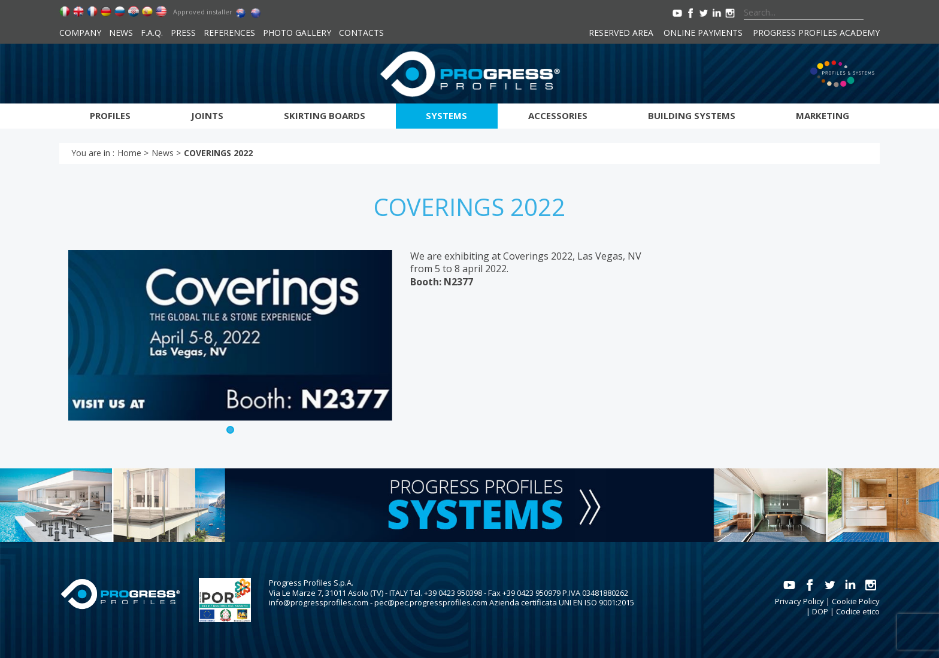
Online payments (703, 32)
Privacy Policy (799, 601)
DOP (820, 611)
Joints (207, 115)
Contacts (361, 32)
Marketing (822, 115)
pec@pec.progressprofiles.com (430, 602)
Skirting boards (324, 115)
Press (183, 32)
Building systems (691, 115)
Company (80, 32)
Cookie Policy (856, 601)
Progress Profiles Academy (816, 32)
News (121, 32)
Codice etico (858, 611)
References (229, 32)
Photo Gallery (297, 32)
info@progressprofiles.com (318, 602)
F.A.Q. (152, 32)
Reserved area (621, 32)
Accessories (557, 115)
